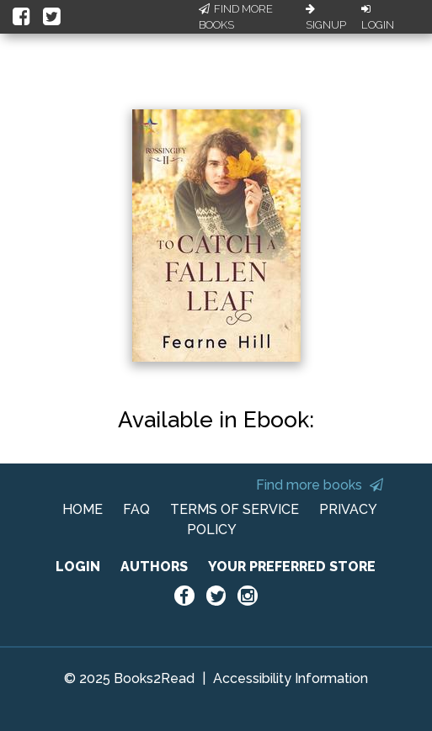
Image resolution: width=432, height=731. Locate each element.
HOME (82, 509)
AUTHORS (154, 567)
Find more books (319, 485)
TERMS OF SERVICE (234, 509)
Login (377, 17)
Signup (326, 17)
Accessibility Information (290, 678)
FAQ (136, 509)
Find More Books (236, 17)
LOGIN (78, 567)
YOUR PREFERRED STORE (292, 567)
